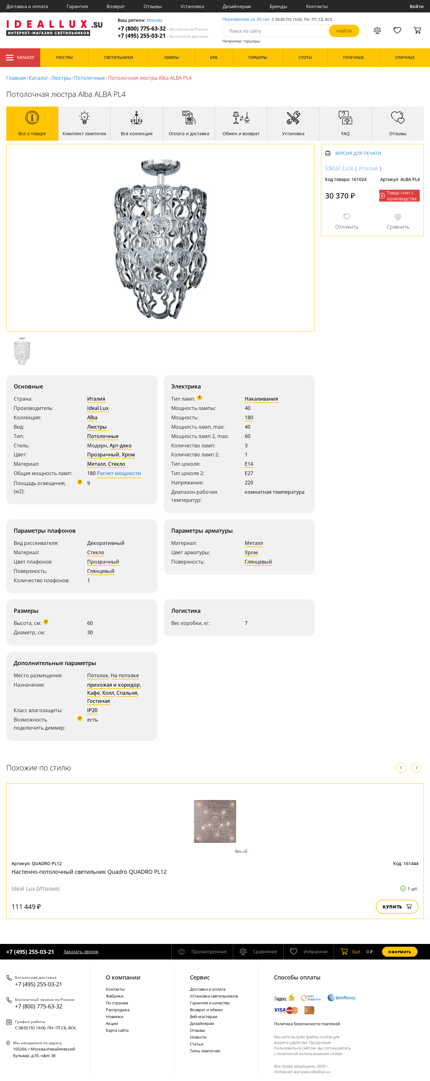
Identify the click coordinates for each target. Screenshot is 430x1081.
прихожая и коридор (113, 684)
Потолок (97, 675)
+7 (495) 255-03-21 (163, 35)
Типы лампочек (205, 1051)
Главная (16, 77)
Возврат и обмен (206, 1009)
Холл (108, 692)
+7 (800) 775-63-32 (163, 28)
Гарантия (77, 6)
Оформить (399, 952)
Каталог (20, 57)
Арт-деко (121, 445)
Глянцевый (101, 571)
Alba (92, 417)
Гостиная (98, 701)
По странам (117, 1003)
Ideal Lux (98, 408)
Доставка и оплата (27, 6)
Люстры (61, 77)
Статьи (196, 1044)
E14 (249, 463)
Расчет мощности (119, 473)
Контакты (317, 6)
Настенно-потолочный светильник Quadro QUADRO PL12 (89, 871)
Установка (192, 6)
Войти (417, 6)
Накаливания (261, 398)
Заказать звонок (81, 952)
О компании (123, 977)
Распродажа (118, 1009)
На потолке (125, 675)
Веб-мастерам (203, 1016)
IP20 (92, 710)
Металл (96, 463)
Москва (155, 20)
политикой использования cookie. (310, 1053)
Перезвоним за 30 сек (245, 19)
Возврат (115, 6)
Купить (397, 907)
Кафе (93, 692)
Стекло (116, 463)
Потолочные (89, 77)
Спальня (126, 692)
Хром (128, 454)
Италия (96, 398)
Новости (198, 1037)
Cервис (200, 977)
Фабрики (114, 996)
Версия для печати (358, 153)
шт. (351, 951)
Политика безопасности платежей (307, 1023)
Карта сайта (117, 1030)
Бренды (278, 6)
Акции (112, 1023)
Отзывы (153, 6)
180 (249, 417)
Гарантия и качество (210, 1003)
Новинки (114, 1016)
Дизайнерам (237, 6)
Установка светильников (214, 996)
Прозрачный (103, 454)
